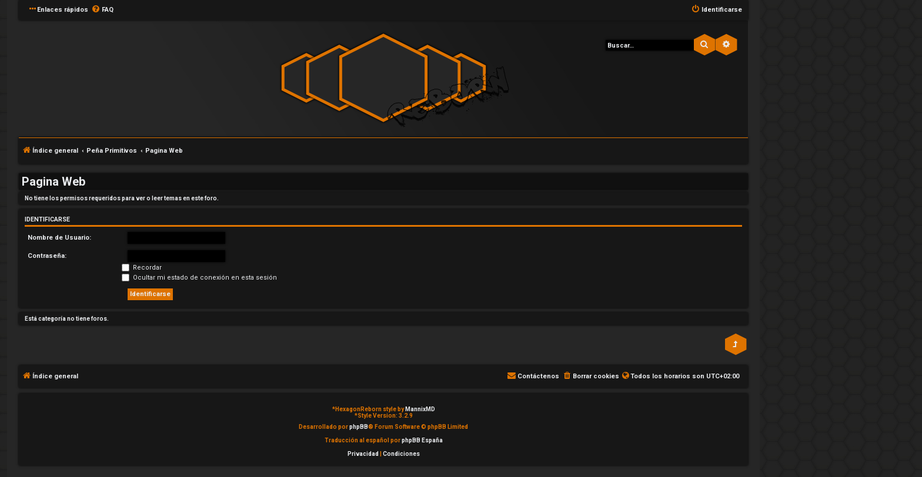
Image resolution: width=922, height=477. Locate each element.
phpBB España (422, 440)
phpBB (358, 427)
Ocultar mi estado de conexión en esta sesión (199, 277)
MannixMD (420, 409)
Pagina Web (53, 181)
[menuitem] (102, 10)
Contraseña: (47, 256)
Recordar (142, 267)
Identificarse (47, 219)
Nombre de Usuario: (59, 237)
